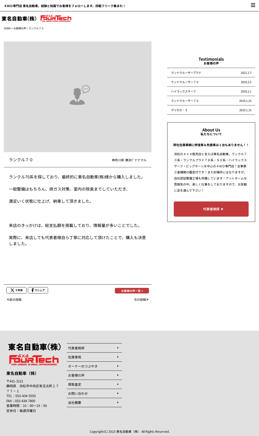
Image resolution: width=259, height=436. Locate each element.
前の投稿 (15, 299)
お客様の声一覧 (131, 291)
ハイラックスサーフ (183, 91)
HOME (7, 28)
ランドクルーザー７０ (185, 82)
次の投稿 (140, 299)
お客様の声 (19, 28)
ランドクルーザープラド (186, 73)
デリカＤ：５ (179, 110)
